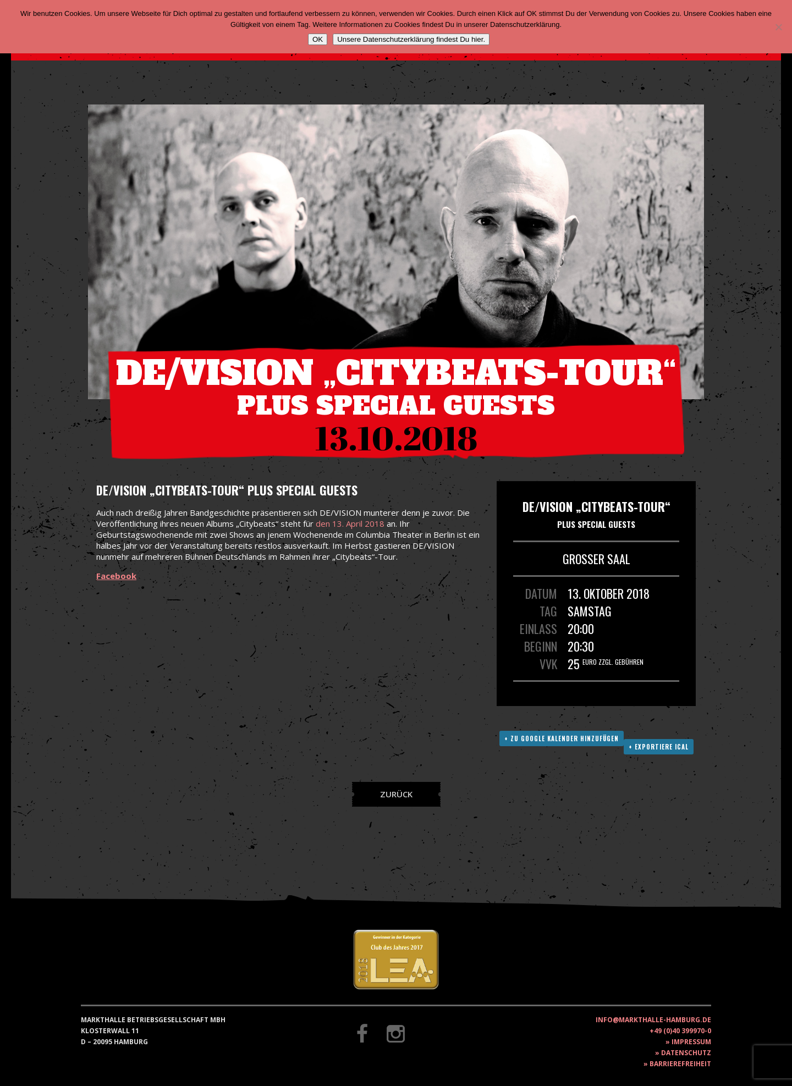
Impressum (691, 1041)
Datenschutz (686, 1052)
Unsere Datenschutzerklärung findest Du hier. (411, 39)
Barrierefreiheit (680, 1063)
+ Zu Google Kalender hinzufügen (561, 738)
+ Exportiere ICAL (659, 746)
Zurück (396, 794)
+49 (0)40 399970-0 (680, 1030)
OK (317, 39)
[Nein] (778, 26)
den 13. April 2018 (350, 523)
